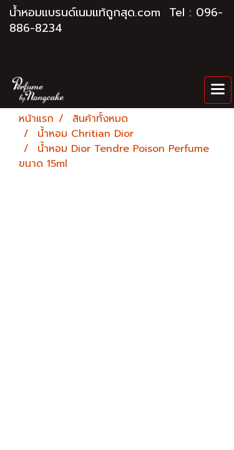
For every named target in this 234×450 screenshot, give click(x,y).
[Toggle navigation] (218, 90)
